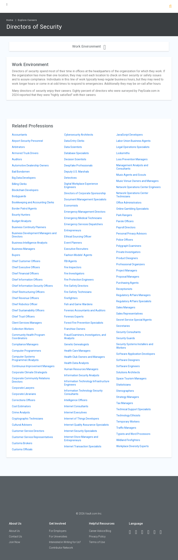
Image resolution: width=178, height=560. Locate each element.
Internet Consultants (76, 406)
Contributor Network (61, 547)
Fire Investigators (74, 273)
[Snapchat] (162, 532)
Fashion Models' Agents (78, 255)
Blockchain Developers (25, 190)
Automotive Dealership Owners (30, 165)
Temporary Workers (128, 421)
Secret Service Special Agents (134, 319)
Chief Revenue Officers (25, 298)
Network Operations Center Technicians (132, 195)
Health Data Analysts (76, 363)
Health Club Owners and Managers (84, 356)
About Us (14, 530)
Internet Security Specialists (80, 430)
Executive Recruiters (76, 248)
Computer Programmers (26, 350)
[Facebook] (131, 532)
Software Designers (128, 360)
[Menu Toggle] (6, 4)
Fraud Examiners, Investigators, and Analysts (85, 336)
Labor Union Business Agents (133, 140)
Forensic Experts (74, 316)
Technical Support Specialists (133, 409)
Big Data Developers (24, 177)
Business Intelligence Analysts (29, 242)
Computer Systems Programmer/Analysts (25, 358)
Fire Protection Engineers (79, 279)
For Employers (57, 530)
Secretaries (123, 325)
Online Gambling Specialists (132, 208)
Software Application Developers (135, 353)
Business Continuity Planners (29, 227)
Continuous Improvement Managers (33, 366)
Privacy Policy (97, 536)
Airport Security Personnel (27, 140)
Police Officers (124, 239)
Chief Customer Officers (26, 261)
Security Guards (125, 338)
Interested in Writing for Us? (65, 542)
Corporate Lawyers (23, 387)
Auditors (17, 159)
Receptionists (124, 288)
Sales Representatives (129, 313)
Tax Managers (124, 403)
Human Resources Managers (81, 369)
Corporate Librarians (24, 393)
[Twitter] (143, 532)
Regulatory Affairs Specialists (133, 301)
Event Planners (73, 242)
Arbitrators (18, 147)
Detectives (70, 177)
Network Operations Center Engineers (138, 187)
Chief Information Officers (27, 279)
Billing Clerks (19, 183)
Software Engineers (128, 366)
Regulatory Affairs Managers (133, 295)
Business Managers (23, 248)
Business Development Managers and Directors (34, 235)
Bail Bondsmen (21, 171)
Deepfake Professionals (78, 165)
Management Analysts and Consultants (132, 167)
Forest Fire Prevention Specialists (83, 322)
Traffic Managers (126, 427)
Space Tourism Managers (131, 378)
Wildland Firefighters (128, 440)
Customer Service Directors (28, 430)
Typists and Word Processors (133, 433)
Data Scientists (73, 147)
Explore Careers (27, 20)
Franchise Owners (74, 328)
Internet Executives (75, 412)
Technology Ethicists (128, 415)
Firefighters (71, 298)
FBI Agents (70, 261)
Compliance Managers (25, 344)
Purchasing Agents (127, 282)
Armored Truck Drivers (25, 153)
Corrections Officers (23, 400)
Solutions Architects (128, 372)
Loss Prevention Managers (132, 159)
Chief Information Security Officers (32, 285)
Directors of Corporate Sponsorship (85, 193)
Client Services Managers (27, 322)
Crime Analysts (21, 412)
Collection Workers (23, 328)
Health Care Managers (77, 350)
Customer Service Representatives (32, 437)
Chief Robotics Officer (25, 304)
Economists (71, 205)
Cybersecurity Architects (78, 134)
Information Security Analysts (81, 375)
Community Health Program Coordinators (28, 336)
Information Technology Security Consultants (83, 392)
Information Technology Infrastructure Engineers (86, 383)
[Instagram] (150, 532)
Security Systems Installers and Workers (134, 346)
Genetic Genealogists (76, 344)
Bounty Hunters (21, 214)
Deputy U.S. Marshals (76, 171)
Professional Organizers (130, 264)
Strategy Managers (127, 396)
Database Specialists (76, 153)
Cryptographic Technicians (27, 418)
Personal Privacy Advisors (131, 233)
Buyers (16, 255)
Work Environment (89, 46)
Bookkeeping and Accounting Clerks (33, 202)
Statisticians (123, 384)
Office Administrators (128, 202)
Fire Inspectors (72, 267)
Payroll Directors (125, 227)
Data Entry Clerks (74, 140)
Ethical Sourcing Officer (77, 236)
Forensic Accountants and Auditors (84, 310)
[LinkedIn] (137, 532)
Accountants (19, 134)
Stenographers (125, 390)
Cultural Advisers (22, 424)
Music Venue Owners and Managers (137, 180)
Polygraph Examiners (128, 245)
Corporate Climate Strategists (29, 372)
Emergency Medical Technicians (83, 218)
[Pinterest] (156, 532)
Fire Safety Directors (76, 285)
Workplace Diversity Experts (132, 446)
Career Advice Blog (100, 530)
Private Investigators (128, 252)
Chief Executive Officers (26, 267)
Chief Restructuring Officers (28, 291)
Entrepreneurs (72, 230)
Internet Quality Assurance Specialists (86, 424)
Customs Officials (22, 449)
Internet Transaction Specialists (82, 446)
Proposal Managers (127, 276)
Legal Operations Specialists (132, 147)
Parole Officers (125, 221)
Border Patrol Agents (24, 208)
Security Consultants (128, 332)
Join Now (14, 542)
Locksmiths (123, 153)
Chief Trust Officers (23, 316)
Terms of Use (97, 542)
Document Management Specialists (85, 199)
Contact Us (15, 536)
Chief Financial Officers (25, 273)
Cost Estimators (21, 406)
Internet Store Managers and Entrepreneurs (81, 438)
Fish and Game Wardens (78, 304)
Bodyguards (19, 196)
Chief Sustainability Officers (28, 310)
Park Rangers (124, 215)
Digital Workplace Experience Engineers (81, 185)
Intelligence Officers (75, 400)
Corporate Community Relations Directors (31, 380)
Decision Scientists (75, 159)
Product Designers (127, 258)
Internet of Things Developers (81, 418)
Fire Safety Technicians (78, 291)
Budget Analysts (21, 221)
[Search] (170, 6)
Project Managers (126, 270)
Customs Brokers (22, 443)
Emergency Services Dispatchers (83, 224)
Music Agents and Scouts (131, 174)
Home (9, 20)
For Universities (58, 536)
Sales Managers (125, 307)
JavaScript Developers (129, 134)
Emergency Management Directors (84, 211)
